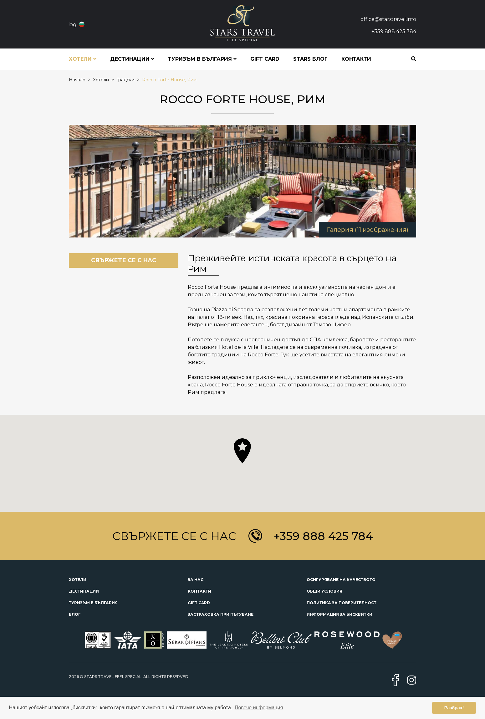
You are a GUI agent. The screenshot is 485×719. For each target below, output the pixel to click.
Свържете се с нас (123, 260)
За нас (195, 579)
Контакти (356, 59)
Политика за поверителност (341, 602)
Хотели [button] (82, 59)
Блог (75, 614)
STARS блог (310, 59)
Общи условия (324, 591)
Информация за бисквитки (339, 614)
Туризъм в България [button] (202, 59)
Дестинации (84, 591)
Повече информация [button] (259, 707)
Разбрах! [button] (454, 707)
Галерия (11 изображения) (367, 229)
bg (73, 24)
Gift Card (264, 59)
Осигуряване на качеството (341, 579)
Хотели (77, 579)
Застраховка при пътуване (220, 614)
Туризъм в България (93, 602)
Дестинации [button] (132, 59)
